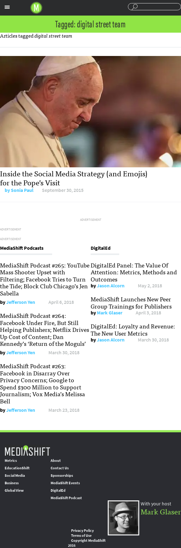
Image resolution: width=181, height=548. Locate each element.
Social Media (15, 475)
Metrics (11, 460)
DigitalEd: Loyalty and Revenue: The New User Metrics (133, 329)
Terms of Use (81, 535)
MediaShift (27, 450)
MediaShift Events (65, 483)
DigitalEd (58, 490)
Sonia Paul (22, 190)
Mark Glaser (109, 312)
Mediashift (36, 8)
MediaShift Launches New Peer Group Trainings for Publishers (131, 302)
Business (12, 483)
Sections (7, 7)
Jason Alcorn (110, 285)
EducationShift (17, 468)
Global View (14, 490)
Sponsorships (62, 475)
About (56, 460)
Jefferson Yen (20, 302)
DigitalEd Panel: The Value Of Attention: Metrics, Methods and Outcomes (134, 272)
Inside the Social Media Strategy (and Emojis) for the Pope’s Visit (73, 177)
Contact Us (60, 468)
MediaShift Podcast (66, 497)
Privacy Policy (82, 530)
